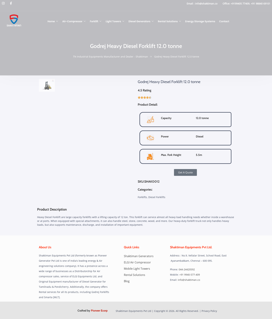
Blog (127, 281)
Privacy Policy (209, 311)
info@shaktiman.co (206, 3)
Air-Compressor (72, 21)
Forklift (94, 21)
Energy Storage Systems (200, 21)
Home (51, 21)
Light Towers (113, 21)
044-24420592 (187, 269)
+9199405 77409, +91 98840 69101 (250, 3)
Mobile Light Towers (137, 269)
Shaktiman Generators (139, 256)
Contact (224, 21)
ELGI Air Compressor (137, 262)
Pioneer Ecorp (99, 310)
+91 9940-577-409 (189, 274)
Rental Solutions (168, 21)
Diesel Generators (139, 21)
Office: (226, 3)
